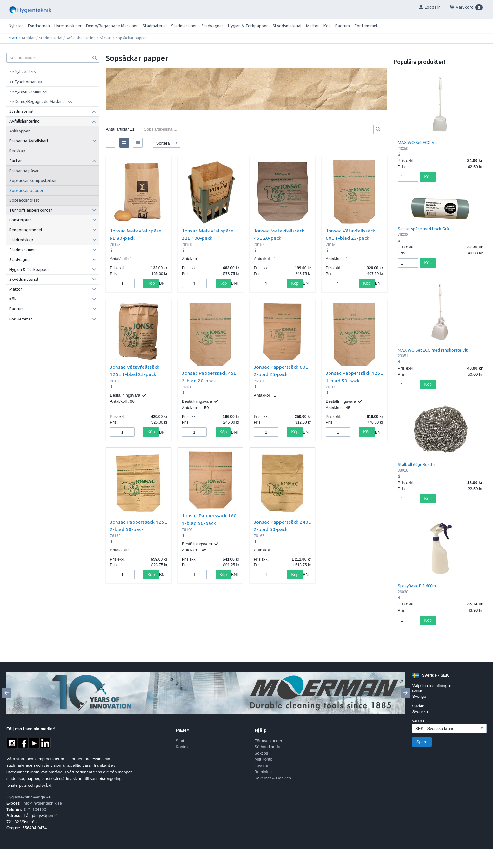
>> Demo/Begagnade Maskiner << (40, 101)
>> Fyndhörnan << (25, 81)
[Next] (405, 693)
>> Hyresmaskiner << (28, 91)
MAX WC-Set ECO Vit (417, 142)
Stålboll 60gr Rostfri (416, 464)
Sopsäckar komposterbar (33, 180)
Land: (417, 691)
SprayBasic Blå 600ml (417, 585)
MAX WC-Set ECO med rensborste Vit (433, 350)
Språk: (418, 706)
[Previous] (6, 693)
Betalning (263, 771)
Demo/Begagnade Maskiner (112, 26)
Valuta (418, 721)
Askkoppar (19, 131)
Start (13, 38)
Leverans (263, 765)
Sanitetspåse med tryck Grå (423, 228)
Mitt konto (263, 759)
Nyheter (16, 26)
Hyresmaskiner (68, 26)
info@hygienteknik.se (42, 803)
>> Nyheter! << (22, 71)
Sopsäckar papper (26, 190)
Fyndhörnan (39, 26)
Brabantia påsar (24, 170)
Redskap (17, 150)
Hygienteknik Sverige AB (28, 797)
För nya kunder (268, 740)
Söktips (261, 753)
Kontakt (183, 747)
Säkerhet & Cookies (273, 778)
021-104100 (35, 809)
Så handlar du (267, 747)
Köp (151, 283)
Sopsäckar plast (24, 200)
